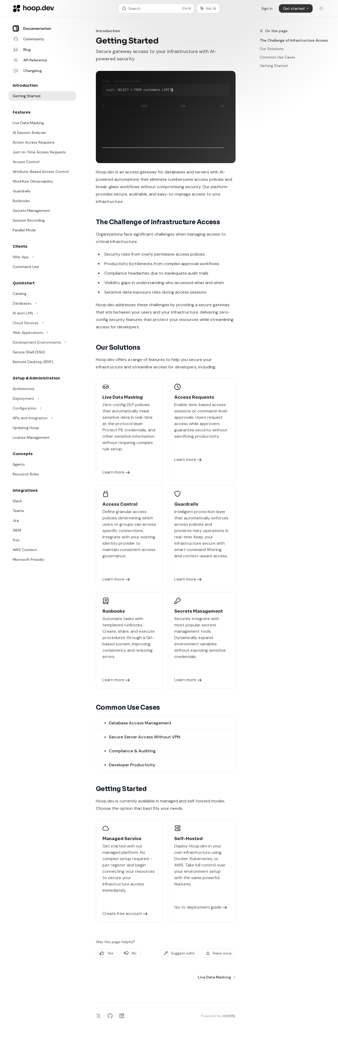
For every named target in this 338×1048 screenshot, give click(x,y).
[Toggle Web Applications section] (42, 332)
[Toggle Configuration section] (42, 408)
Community (28, 39)
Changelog (27, 70)
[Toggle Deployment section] (42, 398)
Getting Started (274, 65)
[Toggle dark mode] (321, 8)
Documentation (32, 28)
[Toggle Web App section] (42, 257)
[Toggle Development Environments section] (42, 342)
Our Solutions (272, 48)
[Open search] (156, 8)
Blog (22, 49)
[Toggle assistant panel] (208, 8)
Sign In (267, 8)
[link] (129, 429)
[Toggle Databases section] (42, 303)
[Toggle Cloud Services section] (42, 323)
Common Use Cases (277, 57)
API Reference (30, 60)
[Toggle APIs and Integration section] (42, 418)
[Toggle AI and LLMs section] (42, 313)
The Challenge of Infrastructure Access (294, 40)
